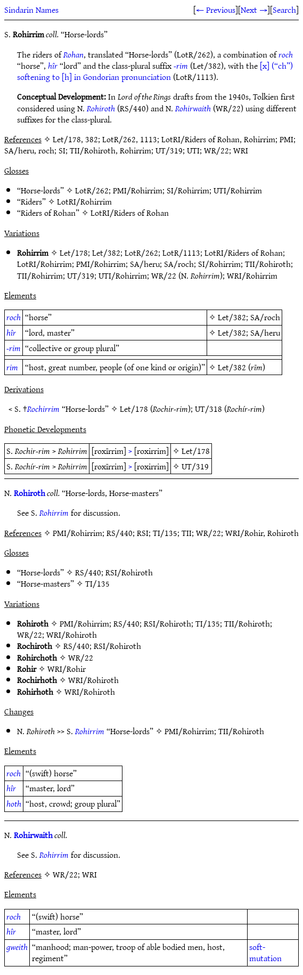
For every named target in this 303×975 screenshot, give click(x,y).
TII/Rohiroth (268, 263)
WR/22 (163, 275)
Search (284, 9)
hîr (53, 65)
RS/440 (88, 572)
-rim (181, 65)
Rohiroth (101, 108)
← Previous (215, 9)
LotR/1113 (181, 252)
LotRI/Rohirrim (84, 201)
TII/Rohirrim (40, 275)
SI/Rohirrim (188, 190)
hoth (13, 803)
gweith (17, 946)
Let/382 (106, 252)
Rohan (73, 54)
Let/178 (74, 252)
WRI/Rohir (66, 668)
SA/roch (179, 263)
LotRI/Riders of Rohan (130, 212)
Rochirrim (43, 408)
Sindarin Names (31, 9)
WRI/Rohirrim (252, 275)
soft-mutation (265, 952)
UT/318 (208, 408)
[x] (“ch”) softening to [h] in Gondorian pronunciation (155, 71)
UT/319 (80, 275)
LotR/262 (92, 190)
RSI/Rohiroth (129, 572)
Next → (254, 9)
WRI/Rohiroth (71, 634)
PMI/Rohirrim (137, 190)
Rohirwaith (193, 108)
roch (286, 54)
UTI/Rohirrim (238, 190)
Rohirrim (54, 512)
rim (12, 367)
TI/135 (97, 583)
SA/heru (145, 263)
